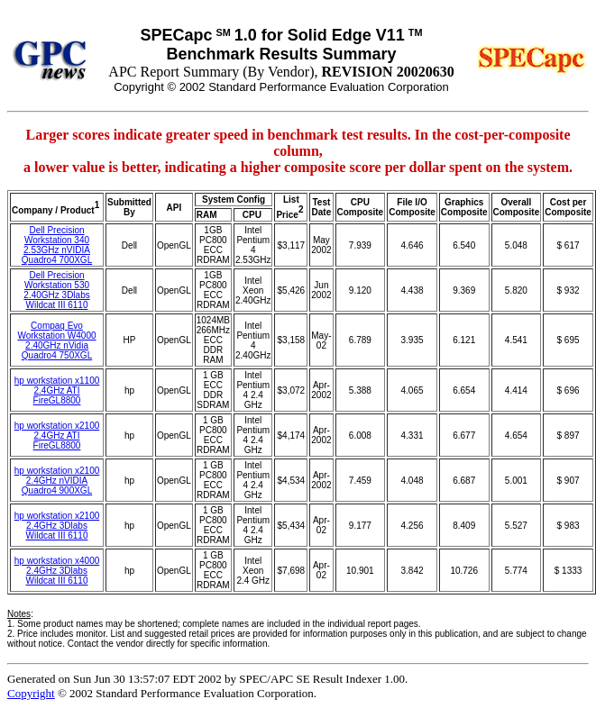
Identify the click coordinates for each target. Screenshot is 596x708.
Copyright (31, 693)
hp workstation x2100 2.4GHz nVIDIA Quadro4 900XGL (57, 480)
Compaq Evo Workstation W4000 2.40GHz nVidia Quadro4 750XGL (56, 340)
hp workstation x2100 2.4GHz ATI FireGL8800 (57, 435)
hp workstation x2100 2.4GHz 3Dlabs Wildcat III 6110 (57, 525)
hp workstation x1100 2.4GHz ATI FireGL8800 (57, 390)
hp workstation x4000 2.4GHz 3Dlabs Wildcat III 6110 (57, 570)
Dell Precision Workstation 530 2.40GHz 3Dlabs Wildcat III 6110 (56, 290)
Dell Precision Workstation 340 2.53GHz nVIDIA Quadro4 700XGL (57, 245)
